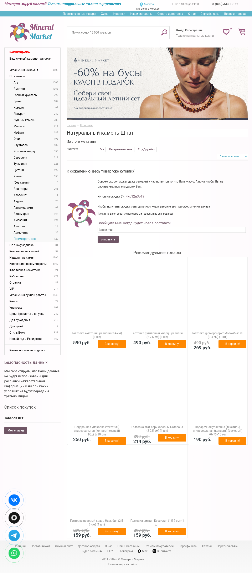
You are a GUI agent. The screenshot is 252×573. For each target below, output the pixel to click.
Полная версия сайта (123, 564)
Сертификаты (210, 13)
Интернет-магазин (121, 149)
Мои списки (16, 430)
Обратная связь (227, 546)
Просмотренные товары (79, 13)
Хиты (104, 13)
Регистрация (193, 30)
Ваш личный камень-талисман (31, 58)
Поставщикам (40, 546)
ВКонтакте (162, 551)
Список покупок (20, 407)
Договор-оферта (89, 546)
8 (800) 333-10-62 (225, 4)
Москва (149, 4)
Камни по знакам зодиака (27, 350)
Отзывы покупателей (159, 546)
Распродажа (20, 52)
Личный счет (64, 546)
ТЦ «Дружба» (146, 149)
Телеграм (126, 551)
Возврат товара (235, 13)
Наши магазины (141, 13)
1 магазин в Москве (146, 8)
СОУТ (111, 551)
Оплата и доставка (170, 13)
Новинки (119, 13)
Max (143, 551)
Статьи (207, 546)
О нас (192, 13)
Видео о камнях (91, 551)
